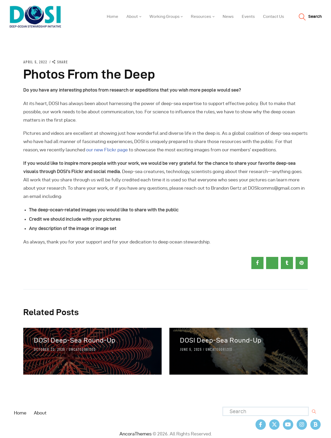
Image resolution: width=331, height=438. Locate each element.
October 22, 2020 (49, 349)
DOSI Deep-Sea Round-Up (74, 340)
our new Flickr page (107, 149)
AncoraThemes (135, 433)
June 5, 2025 (191, 349)
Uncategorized (82, 349)
